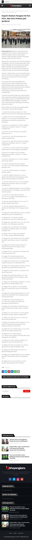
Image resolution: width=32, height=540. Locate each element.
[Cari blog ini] (12, 391)
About (15, 533)
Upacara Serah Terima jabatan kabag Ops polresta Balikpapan (19, 440)
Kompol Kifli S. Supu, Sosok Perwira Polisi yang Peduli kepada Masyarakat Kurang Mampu (20, 448)
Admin (4, 24)
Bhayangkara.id (13, 536)
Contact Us (20, 533)
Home (10, 533)
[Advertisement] (16, 415)
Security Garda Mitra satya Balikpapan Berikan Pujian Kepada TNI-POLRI (19, 456)
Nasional (9, 11)
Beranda (4, 11)
